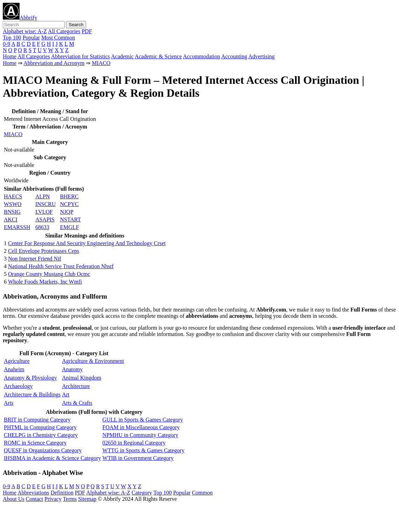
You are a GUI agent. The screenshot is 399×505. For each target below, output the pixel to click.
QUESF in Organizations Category (43, 450)
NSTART (70, 219)
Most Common (58, 38)
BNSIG (12, 212)
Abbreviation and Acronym (53, 63)
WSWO (13, 204)
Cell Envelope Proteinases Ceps (43, 251)
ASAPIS (44, 219)
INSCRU (45, 204)
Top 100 (12, 38)
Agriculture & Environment (93, 361)
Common (202, 493)
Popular (31, 38)
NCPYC (69, 204)
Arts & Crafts (77, 403)
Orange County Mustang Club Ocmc (49, 274)
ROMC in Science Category (35, 443)
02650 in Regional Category (134, 443)
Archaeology (18, 386)
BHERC (69, 196)
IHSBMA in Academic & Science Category (52, 458)
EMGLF (69, 227)
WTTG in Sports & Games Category (144, 450)
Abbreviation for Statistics (80, 56)
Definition (62, 493)
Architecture (76, 386)
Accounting (234, 56)
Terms (70, 499)
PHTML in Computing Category (40, 427)
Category (141, 493)
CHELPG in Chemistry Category (41, 435)
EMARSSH (17, 227)
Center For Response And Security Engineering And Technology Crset (87, 243)
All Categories (64, 31)
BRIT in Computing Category (37, 420)
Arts (9, 403)
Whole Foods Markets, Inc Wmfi (45, 282)
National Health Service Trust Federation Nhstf (61, 266)
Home (9, 56)
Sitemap (87, 499)
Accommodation (201, 56)
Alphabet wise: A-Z (25, 31)
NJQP (66, 212)
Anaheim (14, 369)
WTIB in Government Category (138, 458)
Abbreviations (33, 493)
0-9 (6, 44)
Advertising (261, 56)
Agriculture (17, 361)
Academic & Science (158, 56)
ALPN (42, 196)
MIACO (101, 63)
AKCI (10, 219)
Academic (122, 56)
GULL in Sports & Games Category (143, 420)
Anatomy (72, 369)
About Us (13, 499)
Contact (34, 499)
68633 (42, 227)
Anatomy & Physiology (30, 378)
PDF (87, 31)
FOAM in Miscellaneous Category (141, 427)
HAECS (13, 196)
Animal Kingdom (81, 378)
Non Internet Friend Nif (34, 259)
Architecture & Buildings (32, 394)
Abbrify (20, 18)
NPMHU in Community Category (140, 435)
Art (65, 394)
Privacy (53, 499)
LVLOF (44, 212)
